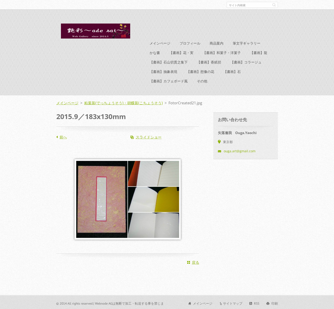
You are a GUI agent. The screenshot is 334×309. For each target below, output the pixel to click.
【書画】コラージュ (246, 61)
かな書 (155, 52)
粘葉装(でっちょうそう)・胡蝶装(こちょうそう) (123, 102)
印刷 (274, 303)
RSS (256, 303)
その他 (202, 80)
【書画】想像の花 (200, 71)
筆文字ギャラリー (246, 42)
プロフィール (190, 42)
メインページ (160, 42)
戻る (195, 261)
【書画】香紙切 (209, 61)
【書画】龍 (258, 52)
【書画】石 (232, 71)
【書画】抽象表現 (163, 71)
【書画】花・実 (181, 52)
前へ (63, 136)
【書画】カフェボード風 (169, 80)
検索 (274, 4)
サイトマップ (232, 303)
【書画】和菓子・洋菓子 (222, 52)
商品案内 (216, 42)
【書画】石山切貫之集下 (169, 61)
